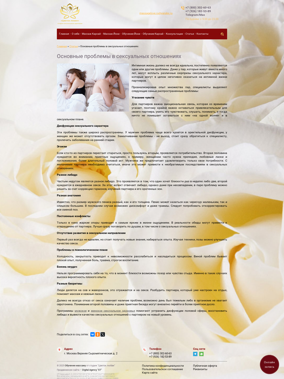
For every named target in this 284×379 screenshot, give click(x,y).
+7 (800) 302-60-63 (198, 7)
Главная (64, 33)
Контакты (202, 33)
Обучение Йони (131, 33)
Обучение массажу (75, 365)
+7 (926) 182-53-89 (160, 356)
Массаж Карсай (91, 33)
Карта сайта (149, 372)
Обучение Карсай (153, 33)
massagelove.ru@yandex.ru (155, 13)
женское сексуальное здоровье (113, 310)
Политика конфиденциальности (163, 365)
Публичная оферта (205, 365)
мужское (81, 310)
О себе (75, 33)
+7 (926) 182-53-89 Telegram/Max (198, 13)
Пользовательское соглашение (162, 369)
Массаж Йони (111, 33)
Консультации (174, 33)
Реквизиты (200, 369)
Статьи (189, 33)
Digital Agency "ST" (92, 369)
